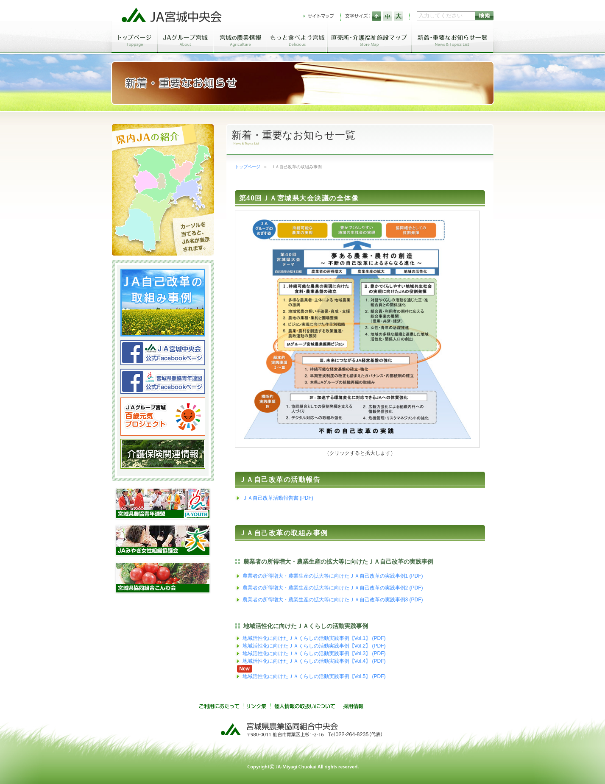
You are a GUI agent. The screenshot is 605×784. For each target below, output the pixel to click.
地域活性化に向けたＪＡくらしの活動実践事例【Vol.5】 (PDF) (314, 676)
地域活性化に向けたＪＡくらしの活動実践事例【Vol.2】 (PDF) (314, 646)
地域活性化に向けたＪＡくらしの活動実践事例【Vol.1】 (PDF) (314, 638)
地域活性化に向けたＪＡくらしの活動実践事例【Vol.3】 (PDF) (314, 653)
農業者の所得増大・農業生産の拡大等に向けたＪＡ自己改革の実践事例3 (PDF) (333, 600)
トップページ (247, 166)
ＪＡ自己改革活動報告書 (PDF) (278, 498)
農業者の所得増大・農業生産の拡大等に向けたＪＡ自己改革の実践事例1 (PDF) (333, 576)
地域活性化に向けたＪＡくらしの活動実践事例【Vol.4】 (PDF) (314, 661)
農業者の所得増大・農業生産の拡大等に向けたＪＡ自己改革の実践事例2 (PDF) (333, 588)
